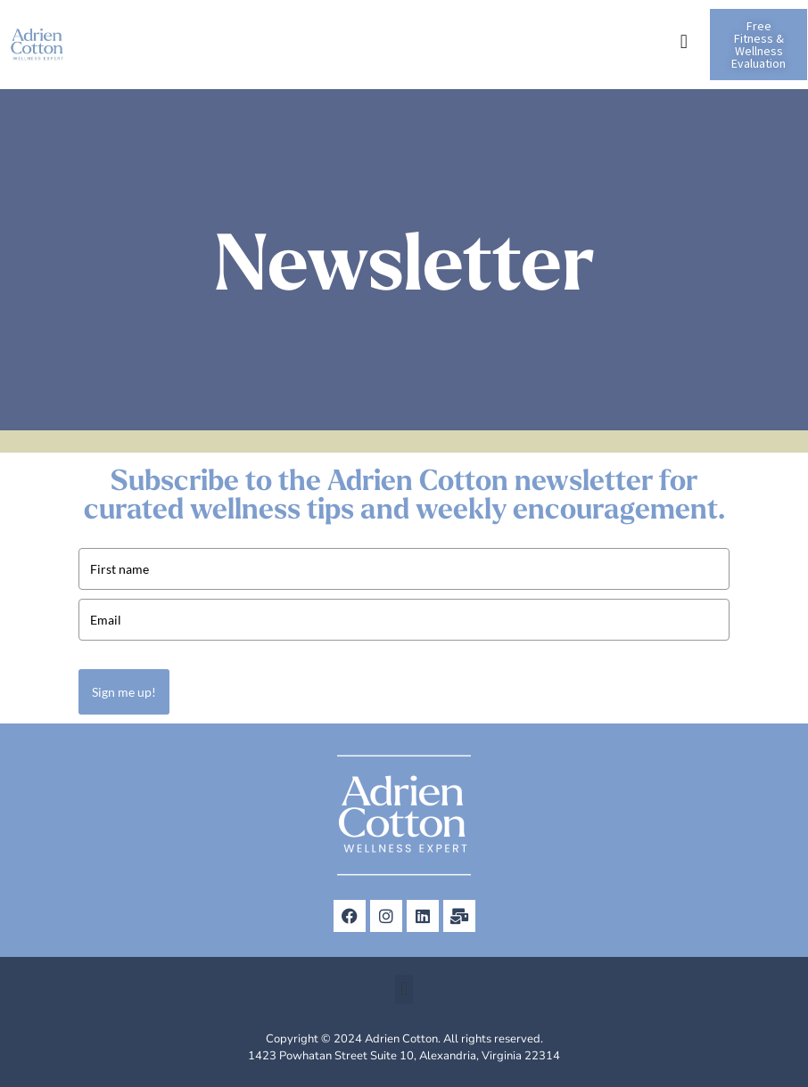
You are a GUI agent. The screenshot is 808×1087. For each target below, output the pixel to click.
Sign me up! (124, 691)
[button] (683, 41)
